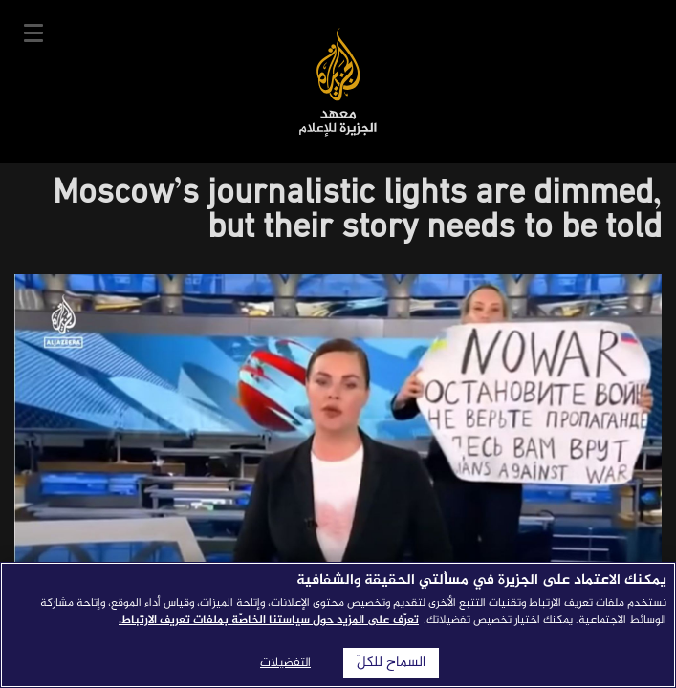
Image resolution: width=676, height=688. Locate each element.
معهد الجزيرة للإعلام (338, 82)
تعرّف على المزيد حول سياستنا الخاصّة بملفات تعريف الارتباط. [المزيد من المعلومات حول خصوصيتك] (269, 620)
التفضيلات (285, 663)
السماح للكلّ (391, 663)
